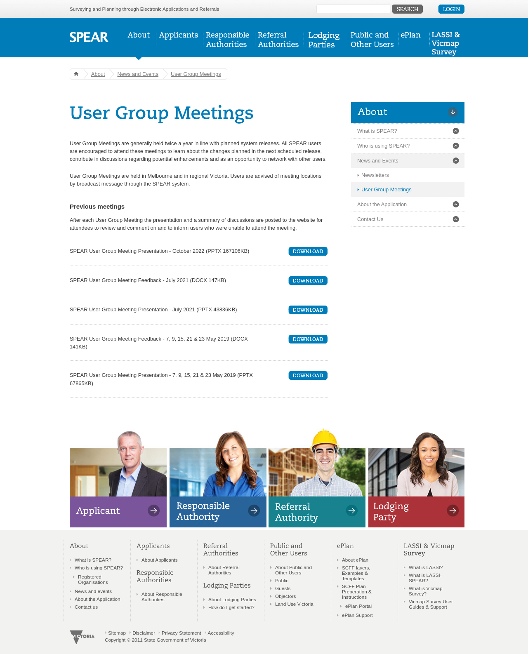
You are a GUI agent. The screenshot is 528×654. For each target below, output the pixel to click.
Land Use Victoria (294, 604)
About (140, 46)
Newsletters (375, 175)
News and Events (137, 74)
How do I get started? (231, 607)
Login (451, 9)
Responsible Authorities (229, 46)
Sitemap (117, 632)
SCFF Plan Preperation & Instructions (357, 591)
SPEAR (89, 37)
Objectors (285, 596)
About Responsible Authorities (161, 596)
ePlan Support (357, 615)
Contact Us (370, 219)
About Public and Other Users (293, 570)
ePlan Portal (358, 606)
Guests (282, 588)
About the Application (382, 204)
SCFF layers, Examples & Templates (356, 573)
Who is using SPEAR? (383, 146)
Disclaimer (143, 632)
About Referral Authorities (224, 570)
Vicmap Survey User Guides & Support (431, 604)
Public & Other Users (373, 46)
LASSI (445, 46)
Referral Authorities (279, 46)
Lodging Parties (326, 46)
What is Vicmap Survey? (426, 591)
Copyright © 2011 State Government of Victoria (155, 639)
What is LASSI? (426, 567)
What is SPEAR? (377, 131)
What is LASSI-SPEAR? (425, 577)
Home (74, 74)
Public (281, 580)
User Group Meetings (196, 74)
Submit (407, 9)
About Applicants (159, 559)
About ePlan (355, 559)
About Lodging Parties (232, 599)
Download (308, 251)
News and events (93, 591)
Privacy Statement (181, 632)
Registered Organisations (93, 579)
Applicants (179, 46)
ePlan (414, 46)
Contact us (86, 606)
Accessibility (221, 632)
